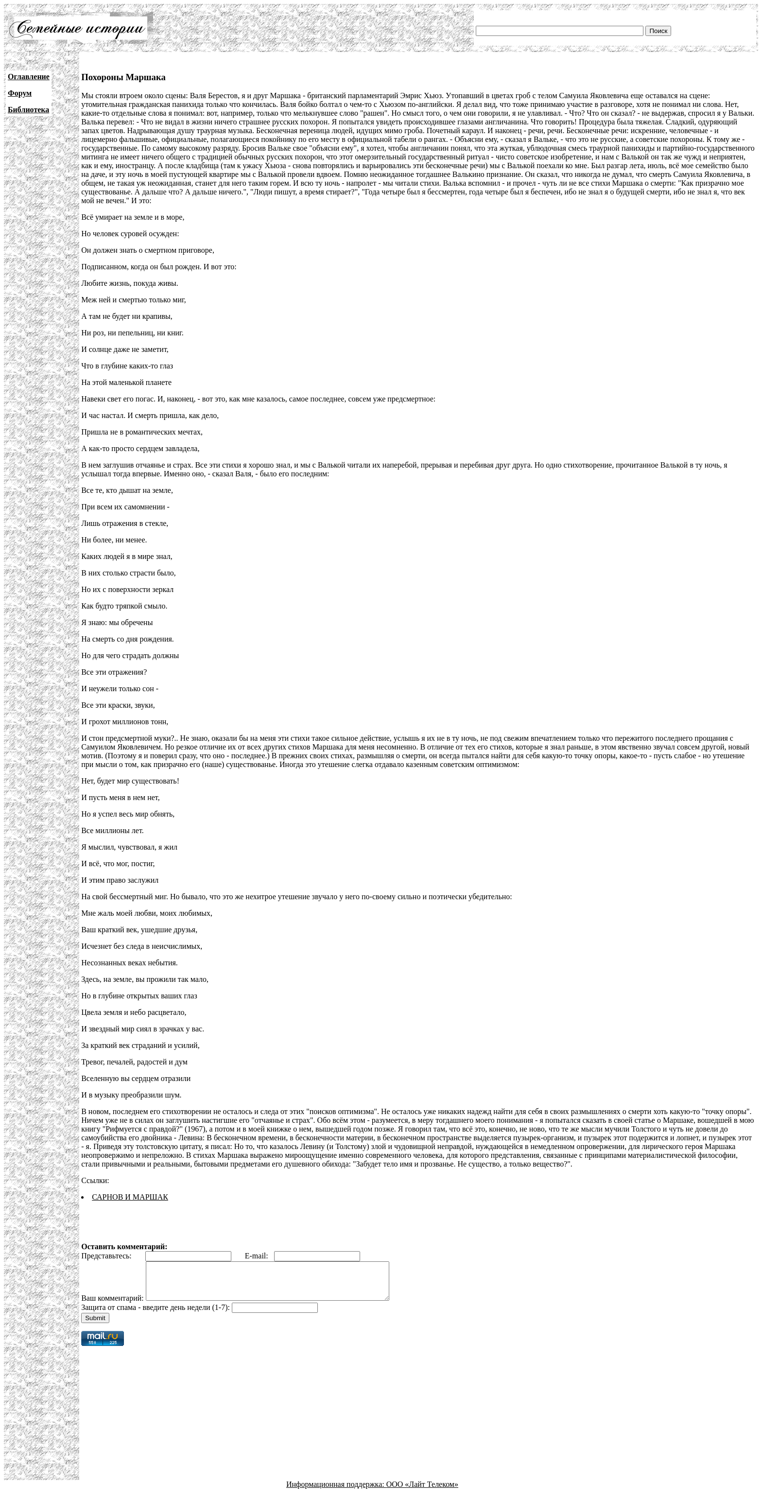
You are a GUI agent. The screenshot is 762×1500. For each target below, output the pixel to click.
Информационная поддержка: (336, 1491)
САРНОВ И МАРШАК (130, 1197)
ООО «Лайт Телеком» (422, 1491)
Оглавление (29, 76)
